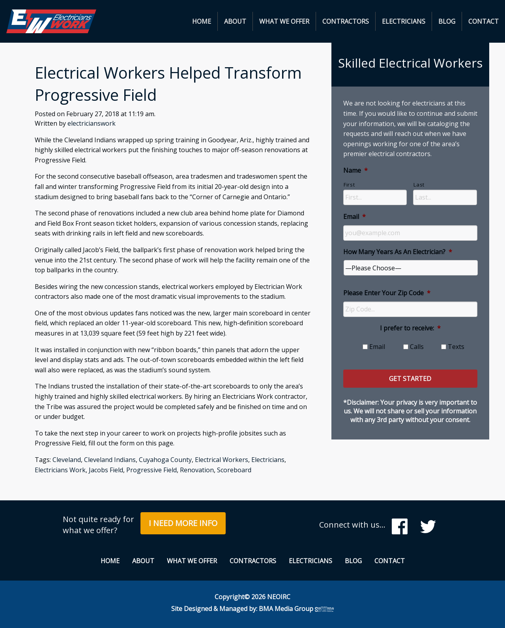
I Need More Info (183, 523)
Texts (456, 346)
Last (419, 184)
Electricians (403, 21)
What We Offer (284, 21)
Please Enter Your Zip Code (386, 293)
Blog (446, 21)
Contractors (345, 21)
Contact (483, 21)
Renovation (197, 470)
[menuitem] (202, 21)
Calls (417, 346)
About (235, 21)
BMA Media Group (296, 608)
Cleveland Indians (110, 459)
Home (201, 21)
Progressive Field (151, 470)
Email (354, 217)
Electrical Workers (221, 459)
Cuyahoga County (165, 459)
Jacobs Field (106, 470)
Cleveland (66, 459)
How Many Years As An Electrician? (397, 252)
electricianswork (91, 123)
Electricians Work (60, 470)
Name (355, 170)
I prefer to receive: (410, 328)
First (349, 184)
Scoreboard (234, 470)
